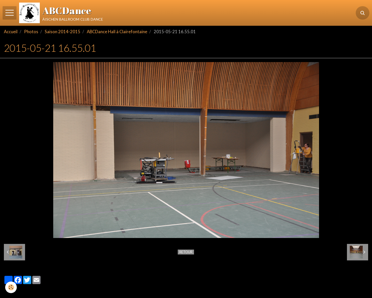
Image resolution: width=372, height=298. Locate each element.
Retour (185, 252)
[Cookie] (11, 287)
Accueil (11, 31)
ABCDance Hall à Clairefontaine (117, 31)
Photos (31, 31)
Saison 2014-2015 (62, 31)
